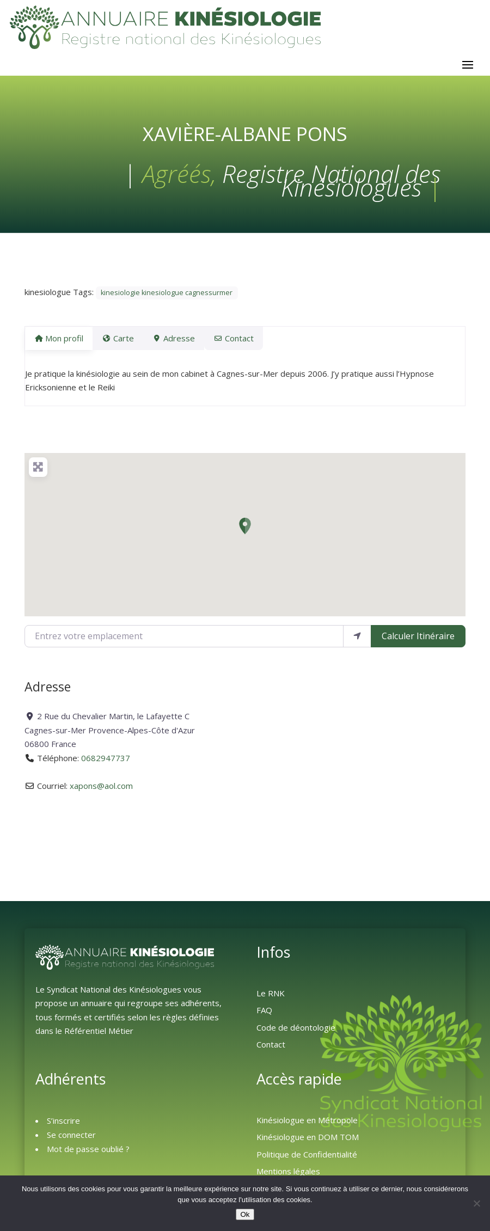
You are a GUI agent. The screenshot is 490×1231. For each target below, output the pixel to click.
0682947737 (105, 763)
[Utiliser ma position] (357, 641)
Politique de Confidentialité (306, 1159)
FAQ (264, 1015)
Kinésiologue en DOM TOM (307, 1142)
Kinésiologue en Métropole (307, 1125)
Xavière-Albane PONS (245, 139)
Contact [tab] (253, 343)
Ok (244, 1214)
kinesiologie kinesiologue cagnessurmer (166, 298)
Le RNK (270, 998)
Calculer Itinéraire (418, 641)
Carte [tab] (124, 343)
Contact (270, 1049)
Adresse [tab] (187, 343)
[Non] (476, 1203)
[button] (245, 531)
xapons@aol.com (101, 791)
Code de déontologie (295, 1032)
